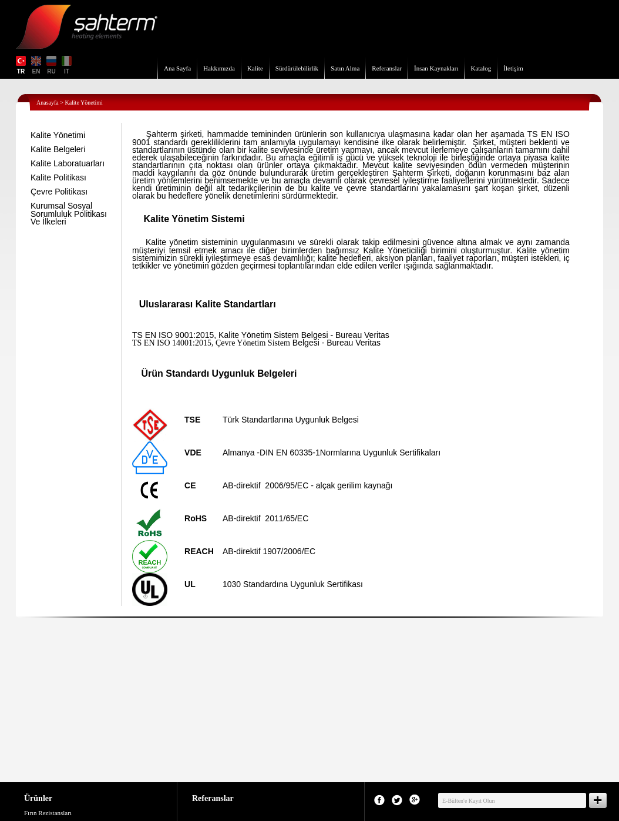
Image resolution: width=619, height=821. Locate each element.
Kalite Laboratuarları (68, 163)
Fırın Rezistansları (48, 812)
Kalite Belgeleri (58, 149)
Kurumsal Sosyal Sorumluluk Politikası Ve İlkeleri (69, 213)
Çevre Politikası (59, 191)
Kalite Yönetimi (58, 135)
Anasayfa (47, 102)
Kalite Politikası (58, 177)
